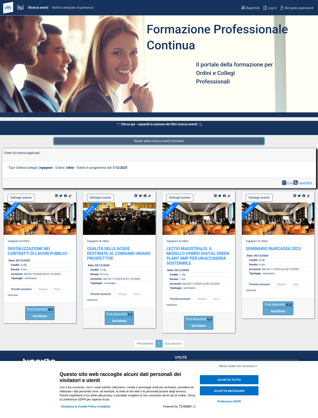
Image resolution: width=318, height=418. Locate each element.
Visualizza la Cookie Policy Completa (85, 406)
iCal (287, 183)
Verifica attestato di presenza (72, 8)
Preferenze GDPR (229, 401)
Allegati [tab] (42, 289)
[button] (24, 65)
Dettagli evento (21, 198)
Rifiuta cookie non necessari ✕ (238, 366)
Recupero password (296, 7)
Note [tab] (57, 289)
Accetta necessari (229, 391)
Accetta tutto (229, 379)
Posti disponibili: (39, 309)
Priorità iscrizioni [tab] (21, 289)
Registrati (250, 7)
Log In (270, 7)
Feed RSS (302, 183)
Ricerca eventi (38, 8)
